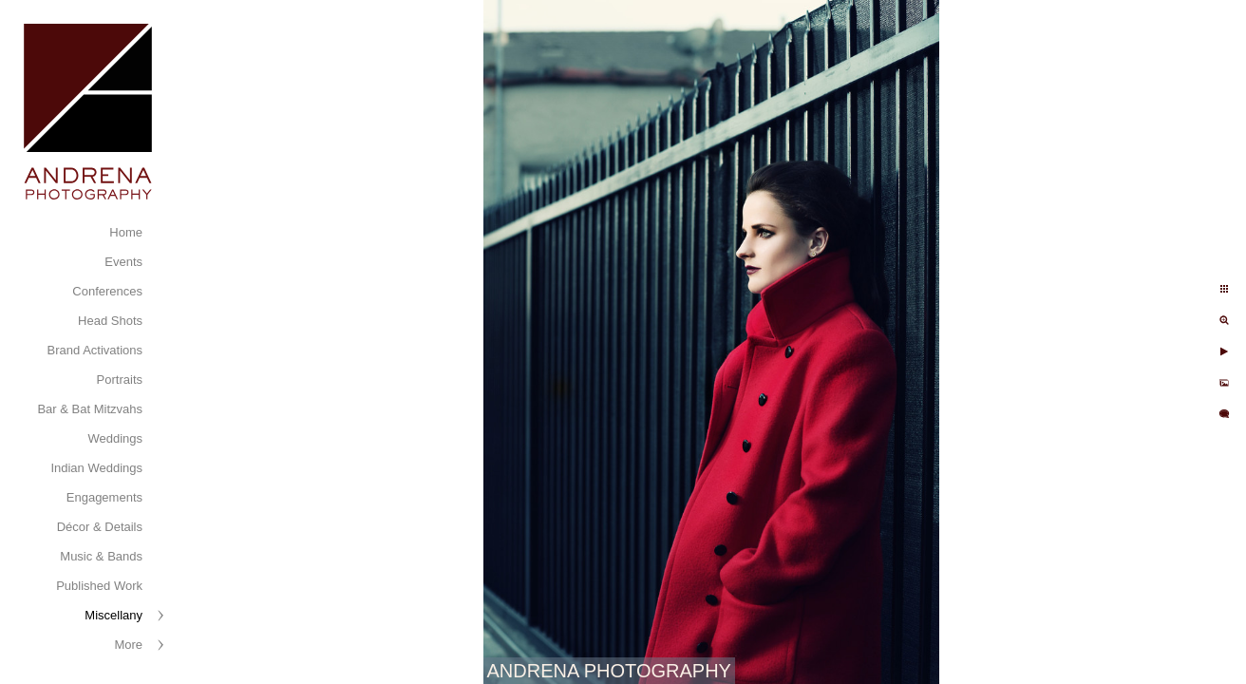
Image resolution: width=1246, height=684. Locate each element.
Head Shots (110, 321)
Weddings (114, 438)
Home (125, 232)
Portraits (119, 379)
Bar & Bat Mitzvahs (89, 409)
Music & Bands (101, 556)
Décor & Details (99, 527)
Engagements (104, 497)
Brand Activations (94, 350)
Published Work (99, 586)
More (128, 644)
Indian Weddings (96, 468)
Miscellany (113, 615)
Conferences (107, 291)
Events (123, 262)
